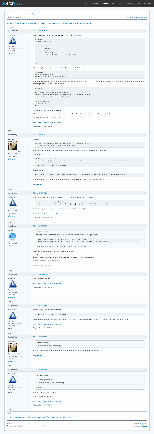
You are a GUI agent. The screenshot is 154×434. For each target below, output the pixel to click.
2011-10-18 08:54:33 (40, 305)
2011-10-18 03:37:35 (40, 135)
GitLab (120, 3)
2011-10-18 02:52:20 (40, 31)
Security (130, 3)
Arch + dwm (37, 123)
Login (34, 14)
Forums (105, 3)
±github (39, 184)
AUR (138, 3)
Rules (14, 14)
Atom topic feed (142, 424)
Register (27, 14)
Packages (96, 3)
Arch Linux (12, 3)
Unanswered (143, 17)
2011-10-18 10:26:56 (40, 369)
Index (8, 14)
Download (147, 3)
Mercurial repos (48, 123)
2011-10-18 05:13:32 (40, 226)
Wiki (113, 3)
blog (34, 184)
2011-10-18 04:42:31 (40, 193)
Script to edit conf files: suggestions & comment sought (67, 23)
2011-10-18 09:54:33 (40, 337)
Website (12, 54)
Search (20, 14)
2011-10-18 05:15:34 (40, 274)
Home (87, 3)
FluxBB (144, 426)
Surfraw (58, 123)
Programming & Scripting (26, 23)
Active (136, 17)
